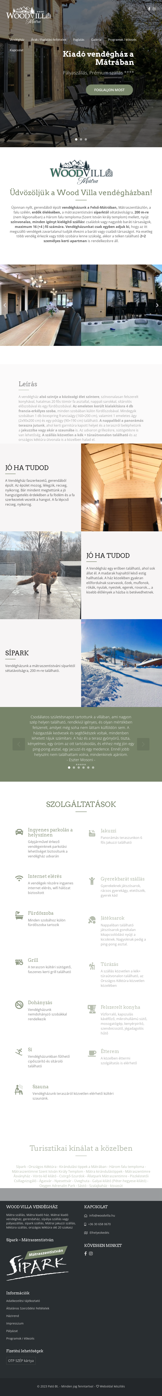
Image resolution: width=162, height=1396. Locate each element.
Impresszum (15, 1323)
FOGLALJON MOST (109, 89)
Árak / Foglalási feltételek (49, 39)
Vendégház (16, 39)
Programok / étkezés (122, 39)
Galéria (96, 39)
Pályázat (12, 1331)
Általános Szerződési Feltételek (27, 1308)
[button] (4, 305)
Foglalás (78, 39)
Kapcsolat (17, 50)
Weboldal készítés (112, 1386)
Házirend (12, 1316)
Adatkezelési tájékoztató (23, 1301)
